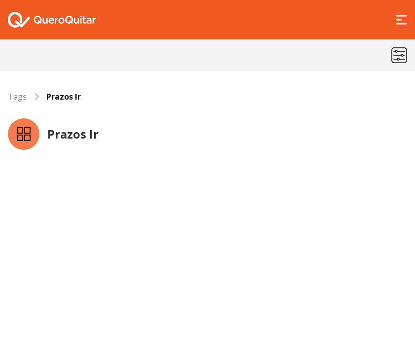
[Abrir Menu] (401, 20)
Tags (17, 96)
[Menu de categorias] (399, 55)
